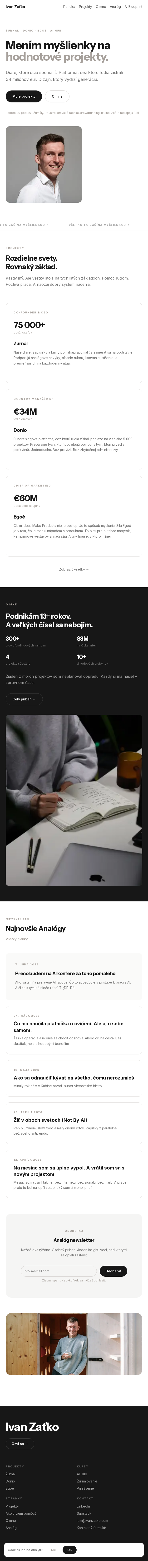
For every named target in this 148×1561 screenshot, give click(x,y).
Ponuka (69, 7)
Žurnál (10, 1474)
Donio (10, 1481)
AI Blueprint (133, 7)
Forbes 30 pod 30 (18, 113)
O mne (101, 7)
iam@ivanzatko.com (92, 1521)
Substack (84, 1513)
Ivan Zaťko (15, 6)
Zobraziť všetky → (74, 569)
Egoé (10, 1488)
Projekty (85, 7)
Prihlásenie (85, 1488)
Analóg (115, 7)
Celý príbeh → (24, 699)
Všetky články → (19, 939)
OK (69, 1550)
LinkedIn (83, 1506)
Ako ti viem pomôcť (21, 1513)
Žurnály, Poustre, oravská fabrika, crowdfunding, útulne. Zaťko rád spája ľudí (86, 113)
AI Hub (82, 1474)
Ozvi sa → (20, 1444)
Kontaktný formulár (91, 1528)
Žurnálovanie (87, 1481)
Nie (53, 1550)
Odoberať (113, 1271)
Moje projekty (23, 96)
